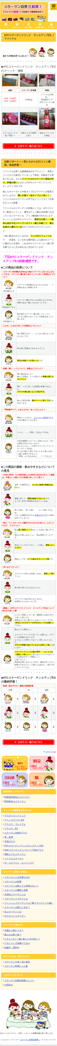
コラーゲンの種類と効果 (16, 890)
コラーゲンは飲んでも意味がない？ (21, 886)
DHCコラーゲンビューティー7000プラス (23, 850)
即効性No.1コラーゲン (15, 801)
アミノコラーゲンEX (14, 820)
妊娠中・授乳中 (11, 947)
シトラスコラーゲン (14, 858)
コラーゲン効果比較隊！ (30, 1040)
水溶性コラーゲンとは (15, 894)
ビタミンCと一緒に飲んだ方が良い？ (22, 939)
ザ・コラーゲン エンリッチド (19, 863)
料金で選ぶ (28, 27)
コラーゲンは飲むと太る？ (17, 907)
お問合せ (8, 985)
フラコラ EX (11, 828)
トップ (5, 27)
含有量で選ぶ (40, 27)
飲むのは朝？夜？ (12, 934)
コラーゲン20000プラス (43, 418)
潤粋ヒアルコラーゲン (15, 854)
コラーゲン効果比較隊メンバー (19, 980)
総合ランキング (17, 27)
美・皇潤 (8, 837)
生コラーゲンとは (12, 911)
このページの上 (50, 751)
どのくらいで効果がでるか (17, 943)
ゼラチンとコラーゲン (15, 916)
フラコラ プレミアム (15, 824)
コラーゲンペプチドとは (16, 899)
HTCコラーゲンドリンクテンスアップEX (23, 845)
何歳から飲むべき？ (14, 930)
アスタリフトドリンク (15, 815)
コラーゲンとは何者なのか (17, 877)
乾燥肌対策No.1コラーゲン (17, 797)
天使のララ (39, 515)
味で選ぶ (51, 27)
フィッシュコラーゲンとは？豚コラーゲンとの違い (28, 903)
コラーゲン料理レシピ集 (16, 966)
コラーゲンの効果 (12, 881)
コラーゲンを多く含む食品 (17, 962)
